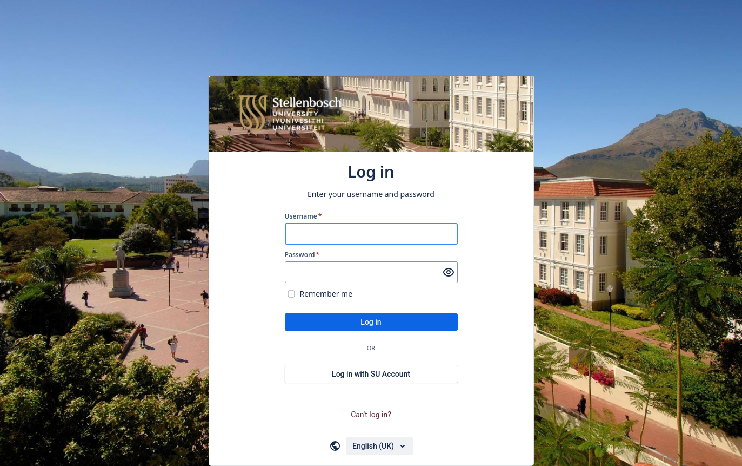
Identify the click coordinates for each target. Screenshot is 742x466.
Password (302, 255)
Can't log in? (371, 414)
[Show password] (448, 272)
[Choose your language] (379, 446)
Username (303, 216)
